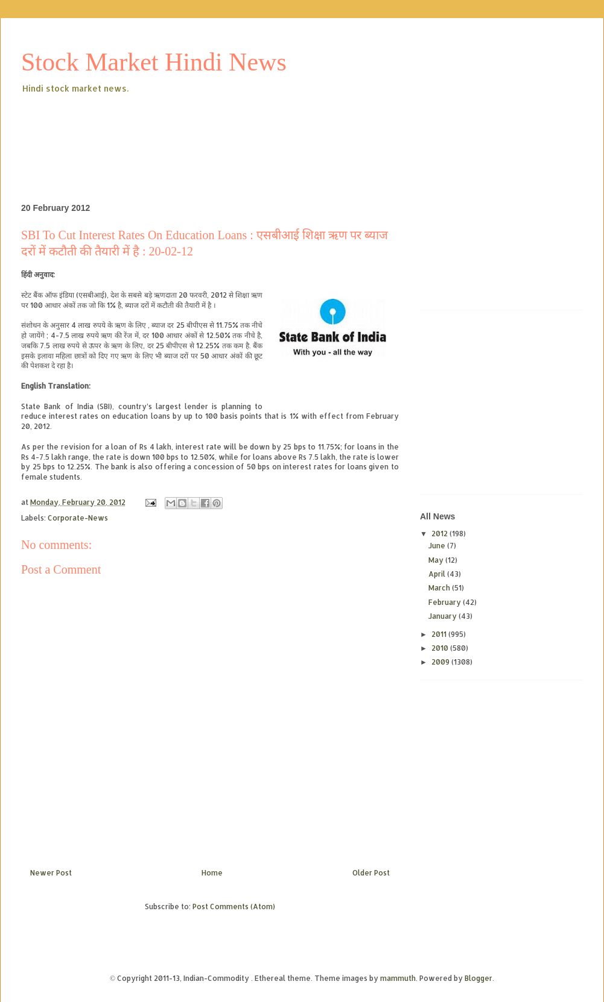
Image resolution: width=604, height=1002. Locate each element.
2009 (441, 661)
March (440, 587)
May (436, 560)
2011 (439, 634)
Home (212, 872)
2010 (440, 648)
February (445, 602)
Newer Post (51, 872)
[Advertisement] (240, 129)
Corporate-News (78, 517)
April (437, 573)
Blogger (478, 978)
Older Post (371, 872)
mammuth (398, 978)
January (443, 616)
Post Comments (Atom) (233, 906)
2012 (440, 533)
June (437, 545)
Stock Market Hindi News (154, 62)
